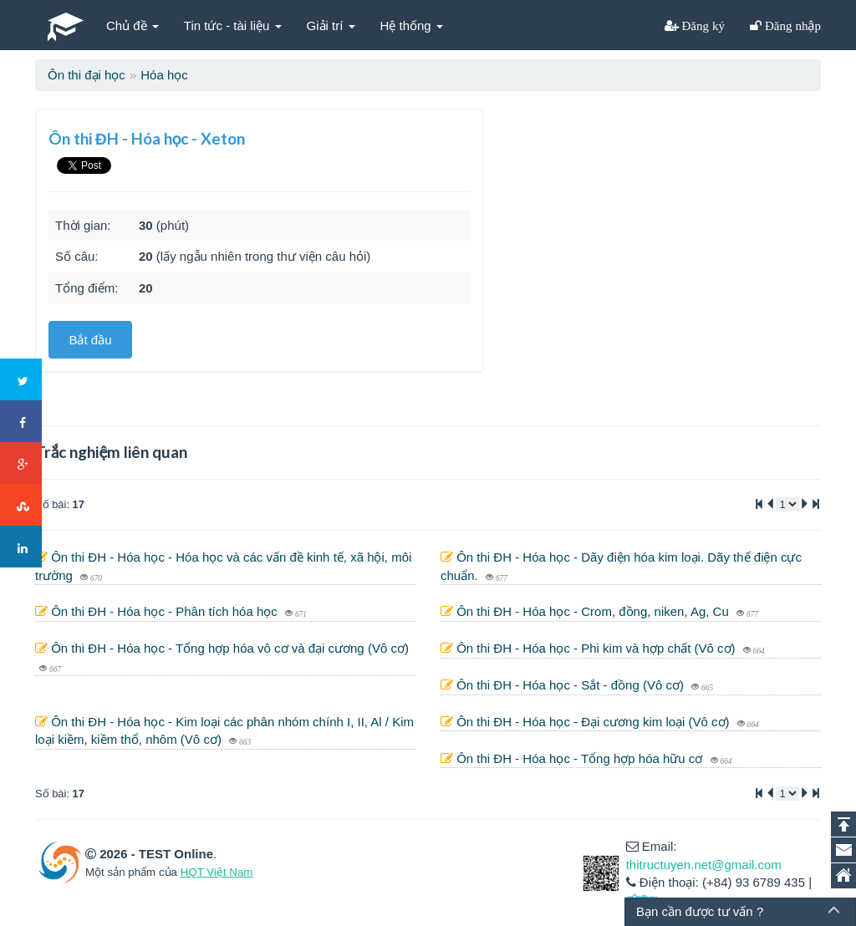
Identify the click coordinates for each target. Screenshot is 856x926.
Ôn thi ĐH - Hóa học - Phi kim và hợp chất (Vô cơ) (597, 648)
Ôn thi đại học (86, 75)
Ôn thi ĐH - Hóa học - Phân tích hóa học (166, 611)
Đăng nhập (791, 25)
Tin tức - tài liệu (233, 25)
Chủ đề (132, 25)
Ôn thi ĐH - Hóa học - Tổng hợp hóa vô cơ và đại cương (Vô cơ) (230, 648)
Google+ (22, 464)
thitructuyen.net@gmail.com (704, 864)
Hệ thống (411, 25)
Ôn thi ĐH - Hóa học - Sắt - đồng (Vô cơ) (571, 685)
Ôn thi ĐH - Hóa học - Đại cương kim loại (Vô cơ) (594, 722)
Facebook (22, 422)
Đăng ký (702, 25)
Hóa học (164, 75)
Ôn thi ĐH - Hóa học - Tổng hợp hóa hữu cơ (581, 758)
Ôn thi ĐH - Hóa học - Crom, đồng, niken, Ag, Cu (594, 611)
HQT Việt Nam (217, 872)
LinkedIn (22, 547)
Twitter (22, 380)
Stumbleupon (22, 506)
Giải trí (331, 25)
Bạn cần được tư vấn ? (699, 911)
